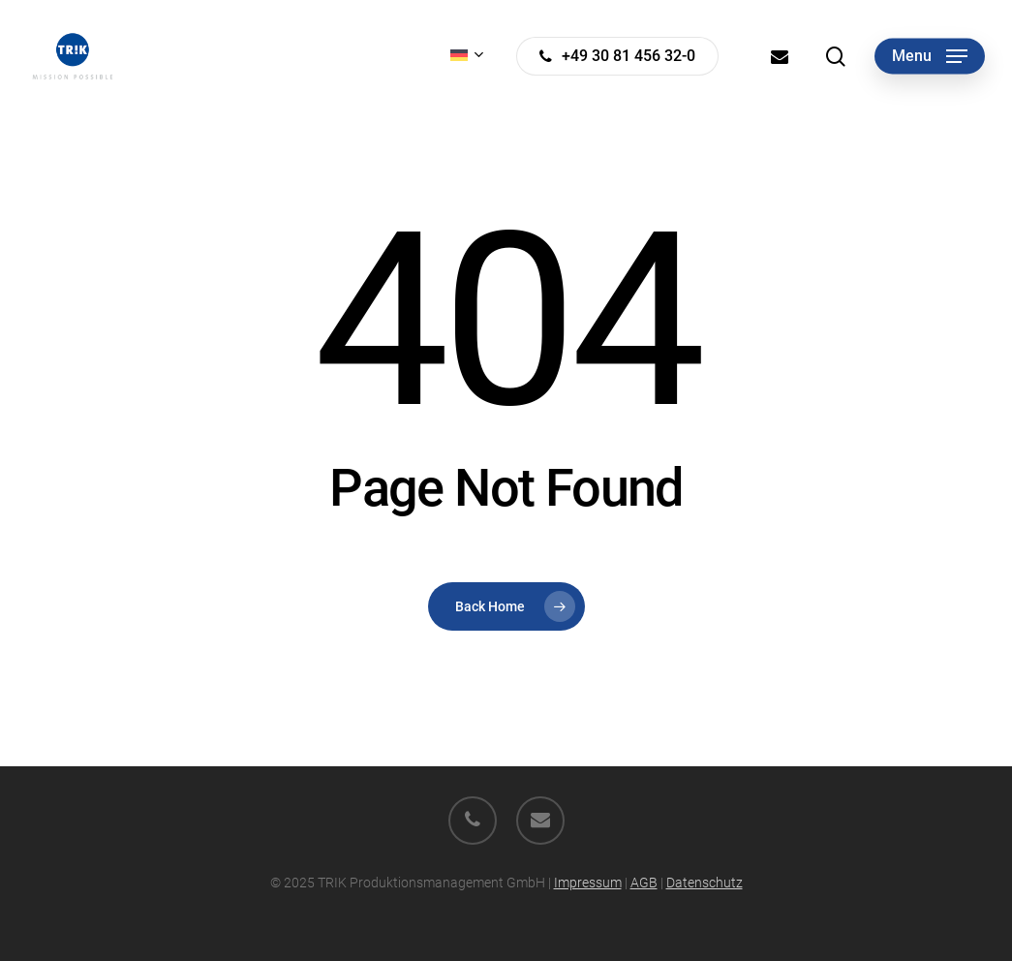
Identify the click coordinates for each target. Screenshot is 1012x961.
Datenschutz (704, 882)
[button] (929, 56)
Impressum (588, 882)
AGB (644, 882)
